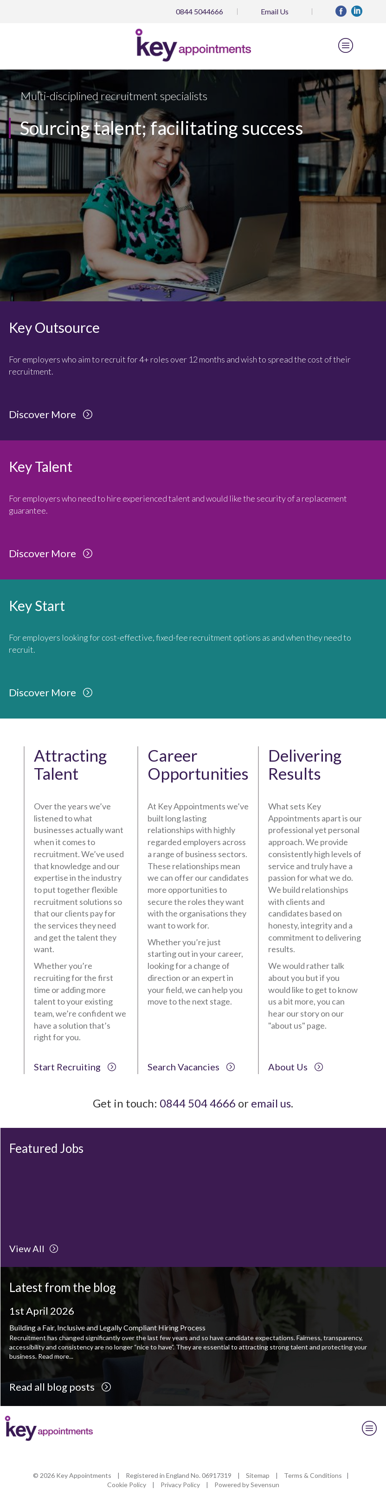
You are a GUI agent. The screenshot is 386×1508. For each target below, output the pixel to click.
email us (271, 1103)
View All (33, 1248)
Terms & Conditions (313, 1475)
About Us (295, 1066)
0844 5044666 (199, 11)
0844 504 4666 (198, 1103)
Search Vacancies (191, 1066)
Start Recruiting (75, 1066)
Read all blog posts (60, 1387)
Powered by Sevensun (246, 1485)
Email (275, 11)
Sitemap (258, 1475)
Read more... (55, 1356)
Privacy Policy (180, 1485)
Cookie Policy (126, 1485)
